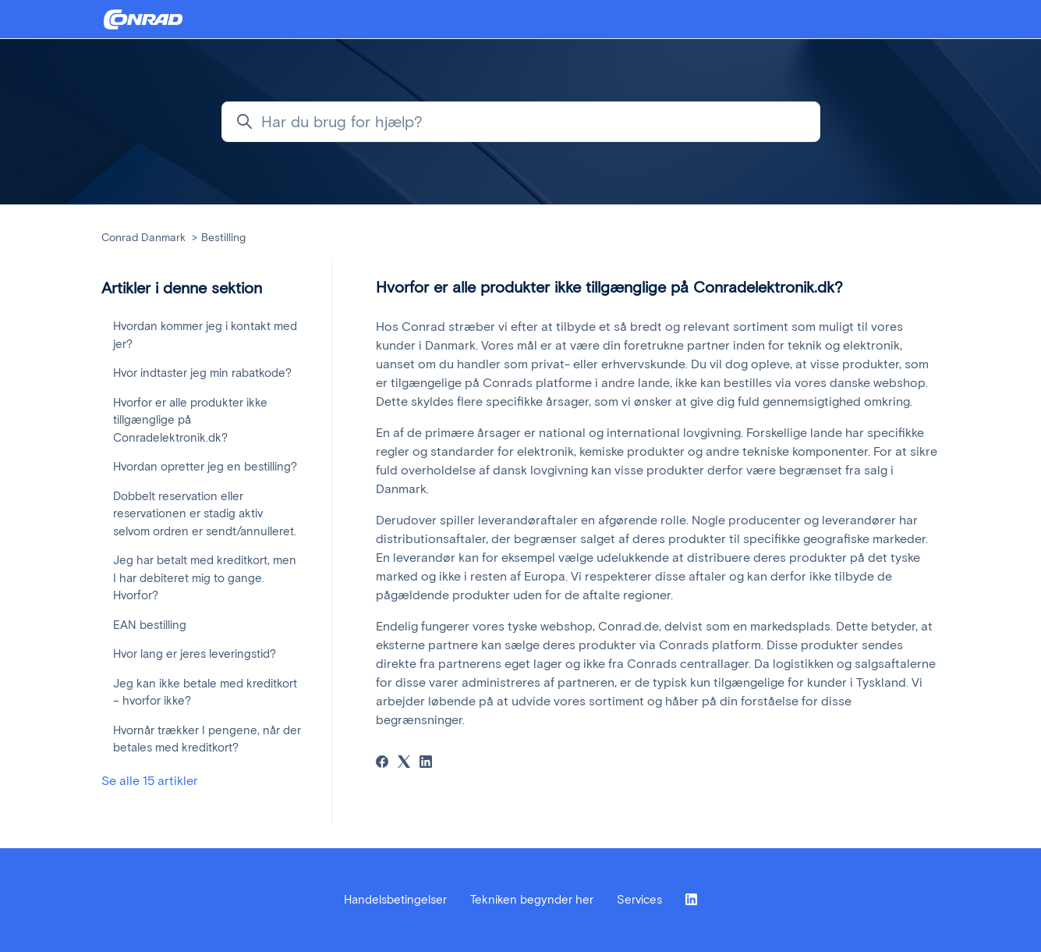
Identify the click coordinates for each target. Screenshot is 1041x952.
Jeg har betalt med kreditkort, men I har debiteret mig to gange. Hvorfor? (204, 577)
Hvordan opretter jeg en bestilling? (205, 467)
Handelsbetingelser (395, 900)
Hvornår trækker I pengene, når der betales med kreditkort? (207, 739)
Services (639, 900)
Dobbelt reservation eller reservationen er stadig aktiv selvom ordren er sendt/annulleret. (204, 513)
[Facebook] (382, 763)
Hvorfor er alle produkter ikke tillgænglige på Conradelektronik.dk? (190, 420)
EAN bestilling (149, 625)
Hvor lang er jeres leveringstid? (194, 654)
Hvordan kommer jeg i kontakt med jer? (205, 335)
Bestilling (223, 237)
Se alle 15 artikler (149, 780)
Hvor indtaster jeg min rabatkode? (202, 373)
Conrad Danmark (143, 237)
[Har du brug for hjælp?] (520, 121)
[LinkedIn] (426, 763)
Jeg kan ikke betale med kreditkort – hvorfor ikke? (205, 693)
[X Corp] (404, 763)
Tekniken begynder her (531, 900)
